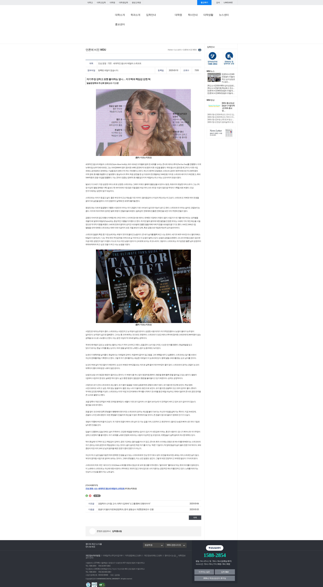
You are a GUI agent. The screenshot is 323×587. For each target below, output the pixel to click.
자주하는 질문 (204, 574)
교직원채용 (115, 30)
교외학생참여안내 (196, 27)
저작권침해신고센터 (130, 557)
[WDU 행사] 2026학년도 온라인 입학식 (221, 114)
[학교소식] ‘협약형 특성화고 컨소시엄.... (221, 90)
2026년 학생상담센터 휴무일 (214, 580)
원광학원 (148, 547)
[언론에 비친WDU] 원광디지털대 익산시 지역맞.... (221, 95)
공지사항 (115, 20)
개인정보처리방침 (92, 557)
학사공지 (114, 27)
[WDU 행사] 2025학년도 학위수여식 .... (221, 117)
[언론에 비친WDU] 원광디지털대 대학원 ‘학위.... (221, 92)
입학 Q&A (224, 574)
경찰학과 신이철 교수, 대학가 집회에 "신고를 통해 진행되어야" (122, 505)
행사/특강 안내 (195, 24)
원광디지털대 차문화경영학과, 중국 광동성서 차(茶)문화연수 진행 (124, 511)
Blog (113, 547)
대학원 (111, 2)
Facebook (107, 547)
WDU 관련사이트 (173, 547)
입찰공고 (114, 33)
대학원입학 (122, 2)
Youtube (119, 547)
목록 (195, 519)
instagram (124, 547)
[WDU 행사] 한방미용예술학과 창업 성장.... (221, 122)
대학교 (90, 2)
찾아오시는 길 (165, 557)
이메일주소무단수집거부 (111, 557)
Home (171, 51)
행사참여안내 (195, 20)
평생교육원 (134, 2)
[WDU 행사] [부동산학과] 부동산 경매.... (221, 119)
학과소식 (166, 27)
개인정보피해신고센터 (148, 557)
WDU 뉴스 (167, 20)
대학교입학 (100, 2)
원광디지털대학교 (99, 11)
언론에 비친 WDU (145, 20)
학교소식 (166, 24)
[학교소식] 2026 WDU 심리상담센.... (221, 87)
